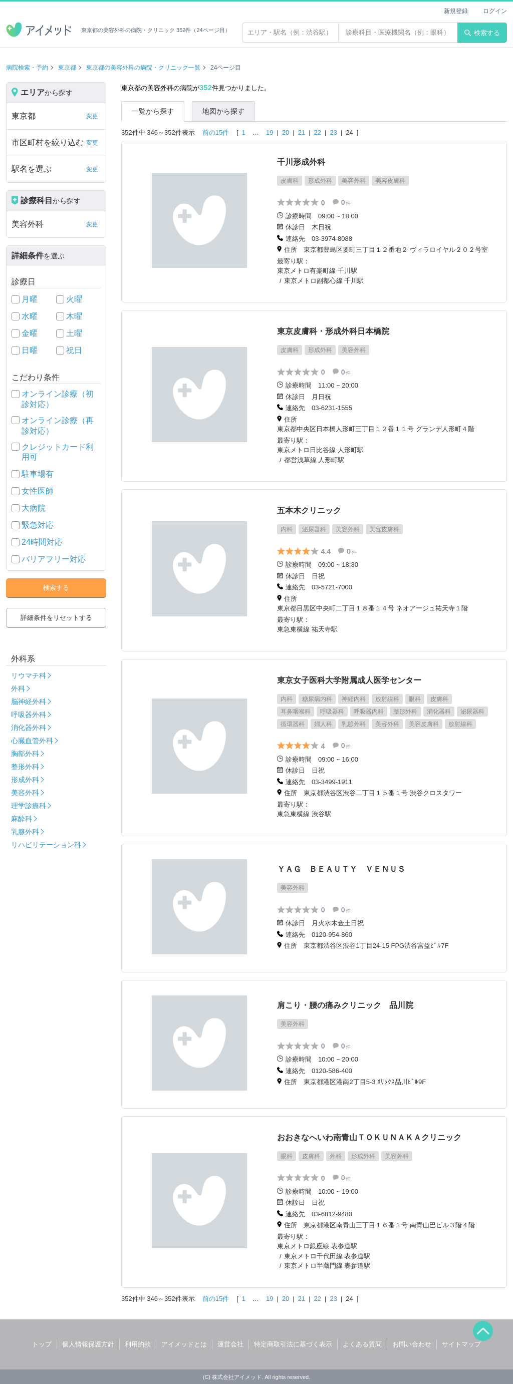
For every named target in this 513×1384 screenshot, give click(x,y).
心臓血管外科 (32, 741)
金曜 (30, 333)
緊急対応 (38, 525)
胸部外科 (25, 754)
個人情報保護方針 (88, 1344)
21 (301, 132)
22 (317, 132)
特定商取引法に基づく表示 (293, 1344)
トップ (42, 1344)
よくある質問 (362, 1344)
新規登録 (456, 11)
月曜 (30, 299)
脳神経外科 (28, 702)
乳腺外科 (25, 832)
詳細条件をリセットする (56, 617)
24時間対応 (42, 542)
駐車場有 (38, 474)
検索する (482, 33)
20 (285, 132)
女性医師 (38, 491)
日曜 (30, 350)
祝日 (74, 350)
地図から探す (223, 111)
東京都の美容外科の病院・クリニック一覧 (143, 67)
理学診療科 (28, 806)
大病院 (34, 508)
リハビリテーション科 (46, 845)
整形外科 (25, 767)
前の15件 (215, 132)
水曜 (30, 316)
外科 (18, 688)
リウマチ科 (28, 675)
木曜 (74, 316)
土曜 (74, 333)
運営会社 (230, 1344)
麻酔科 (21, 819)
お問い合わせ (411, 1344)
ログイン (495, 11)
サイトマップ (461, 1344)
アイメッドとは (184, 1344)
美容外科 (25, 793)
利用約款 (138, 1344)
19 (269, 132)
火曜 (74, 299)
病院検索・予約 (27, 67)
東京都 (67, 67)
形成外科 (25, 780)
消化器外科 (28, 728)
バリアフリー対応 (54, 559)
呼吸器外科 (28, 715)
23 (333, 132)
